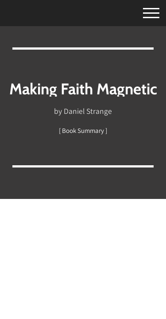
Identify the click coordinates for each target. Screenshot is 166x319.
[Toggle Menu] (143, 12)
